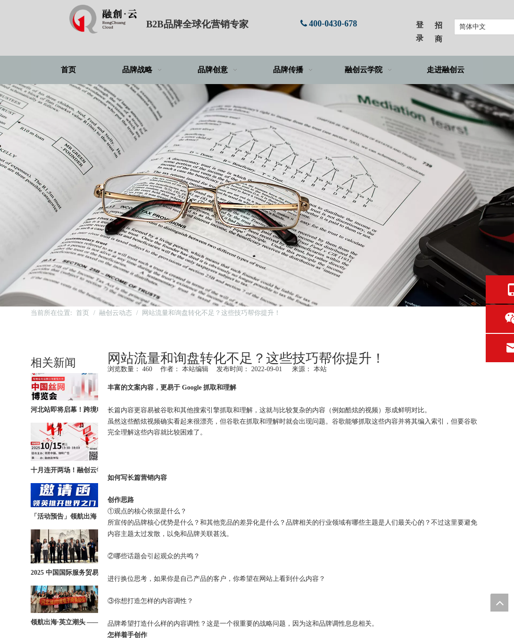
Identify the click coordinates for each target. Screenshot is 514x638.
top (499, 603)
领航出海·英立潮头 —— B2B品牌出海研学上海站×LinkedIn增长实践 (84, 624)
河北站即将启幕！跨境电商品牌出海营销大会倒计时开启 (84, 411)
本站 (320, 369)
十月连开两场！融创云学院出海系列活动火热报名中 (84, 472)
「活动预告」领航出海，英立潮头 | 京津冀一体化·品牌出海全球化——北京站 (84, 518)
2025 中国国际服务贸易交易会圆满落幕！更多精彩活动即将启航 (84, 574)
